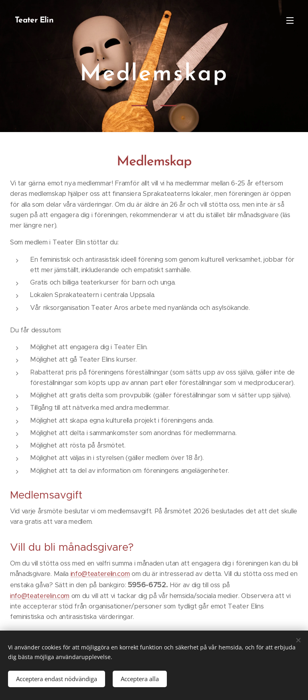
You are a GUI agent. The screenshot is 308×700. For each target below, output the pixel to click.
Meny (290, 20)
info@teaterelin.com (100, 574)
